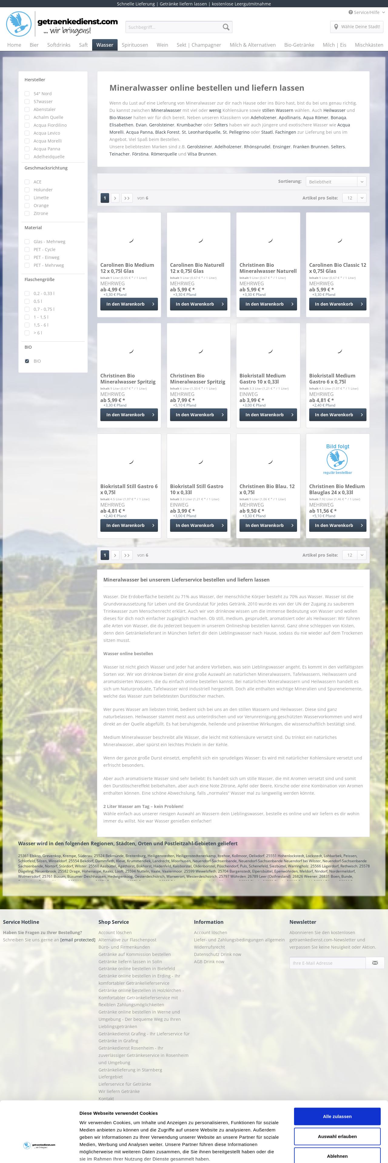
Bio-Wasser (120, 117)
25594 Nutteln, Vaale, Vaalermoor (153, 871)
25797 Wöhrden (232, 876)
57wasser (43, 101)
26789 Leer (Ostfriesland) (269, 876)
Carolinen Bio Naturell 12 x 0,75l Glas (197, 268)
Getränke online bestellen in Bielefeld (137, 968)
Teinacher (119, 154)
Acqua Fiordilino (50, 125)
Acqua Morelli (48, 141)
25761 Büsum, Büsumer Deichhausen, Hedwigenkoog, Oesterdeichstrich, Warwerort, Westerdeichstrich (129, 876)
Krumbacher (189, 125)
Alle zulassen (337, 1070)
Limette (41, 197)
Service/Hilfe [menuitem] (365, 12)
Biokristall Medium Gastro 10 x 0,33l (262, 379)
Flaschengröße (40, 279)
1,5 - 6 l (41, 325)
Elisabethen (121, 125)
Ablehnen (337, 1110)
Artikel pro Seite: (320, 198)
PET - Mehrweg (49, 265)
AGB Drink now (209, 961)
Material (33, 227)
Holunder (43, 190)
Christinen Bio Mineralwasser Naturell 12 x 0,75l (268, 268)
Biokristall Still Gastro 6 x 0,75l (129, 489)
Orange (41, 205)
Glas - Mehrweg (49, 241)
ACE (38, 182)
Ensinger (282, 146)
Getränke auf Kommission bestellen (135, 954)
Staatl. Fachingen (278, 132)
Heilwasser (334, 110)
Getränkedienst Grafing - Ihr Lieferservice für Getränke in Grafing (144, 1037)
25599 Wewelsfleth (200, 871)
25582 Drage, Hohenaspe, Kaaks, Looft (90, 871)
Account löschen (115, 932)
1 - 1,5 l (41, 317)
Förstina (140, 154)
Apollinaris (290, 117)
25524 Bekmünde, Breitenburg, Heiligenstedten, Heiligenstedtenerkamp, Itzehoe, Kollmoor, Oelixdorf (179, 855)
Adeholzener (263, 117)
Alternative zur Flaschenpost (127, 940)
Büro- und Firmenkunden (124, 947)
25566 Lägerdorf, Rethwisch (333, 866)
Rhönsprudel (257, 146)
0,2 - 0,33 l (44, 293)
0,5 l (38, 301)
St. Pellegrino (236, 132)
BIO (28, 347)
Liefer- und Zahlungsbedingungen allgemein (239, 940)
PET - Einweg (46, 257)
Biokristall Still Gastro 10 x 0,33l (196, 489)
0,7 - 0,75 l (44, 309)
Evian (141, 125)
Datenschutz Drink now (217, 954)
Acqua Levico (47, 133)
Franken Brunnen (311, 146)
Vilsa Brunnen (202, 154)
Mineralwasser (166, 110)
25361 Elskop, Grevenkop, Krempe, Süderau (55, 855)
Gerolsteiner (161, 125)
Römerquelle (164, 154)
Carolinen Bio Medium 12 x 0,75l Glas (127, 268)
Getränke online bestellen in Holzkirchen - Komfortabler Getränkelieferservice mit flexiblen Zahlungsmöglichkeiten (141, 997)
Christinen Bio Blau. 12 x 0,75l (267, 489)
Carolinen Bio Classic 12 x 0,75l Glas (337, 268)
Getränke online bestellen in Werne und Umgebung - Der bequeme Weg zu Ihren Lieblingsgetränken (140, 1019)
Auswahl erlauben (337, 1090)
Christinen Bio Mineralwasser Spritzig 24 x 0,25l (197, 379)
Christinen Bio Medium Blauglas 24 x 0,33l (337, 489)
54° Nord (43, 93)
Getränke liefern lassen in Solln (130, 961)
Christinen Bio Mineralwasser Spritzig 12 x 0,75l (128, 379)
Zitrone (41, 213)
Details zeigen (322, 1151)
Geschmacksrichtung (46, 168)
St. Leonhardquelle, (202, 132)
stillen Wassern (277, 110)
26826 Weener (305, 876)
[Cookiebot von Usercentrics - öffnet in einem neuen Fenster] (39, 1151)
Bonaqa (338, 117)
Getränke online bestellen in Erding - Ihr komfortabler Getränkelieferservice (139, 979)
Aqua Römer (315, 117)
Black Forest (167, 132)
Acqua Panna (47, 149)
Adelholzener (228, 146)
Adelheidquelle (49, 156)
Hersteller (35, 79)
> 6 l (38, 333)
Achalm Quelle (48, 117)
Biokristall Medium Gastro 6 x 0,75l (332, 379)
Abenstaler (45, 109)
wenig (215, 110)
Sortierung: (290, 181)
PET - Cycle (44, 249)
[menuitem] (178, 30)
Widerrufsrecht (209, 947)
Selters (221, 125)
